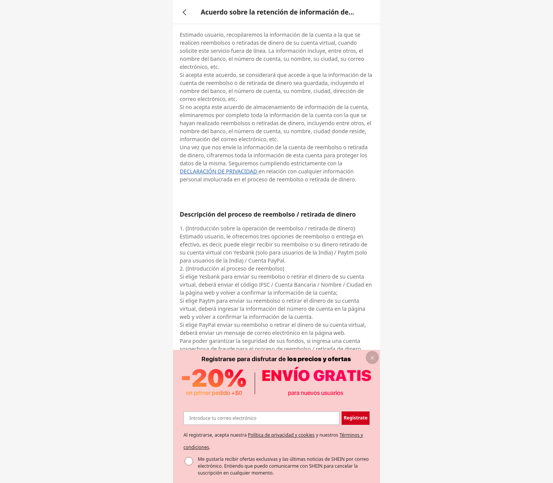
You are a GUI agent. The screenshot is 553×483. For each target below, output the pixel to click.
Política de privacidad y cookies (281, 435)
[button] (356, 418)
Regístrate (355, 417)
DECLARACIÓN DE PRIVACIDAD (219, 171)
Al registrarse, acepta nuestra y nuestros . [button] (273, 441)
